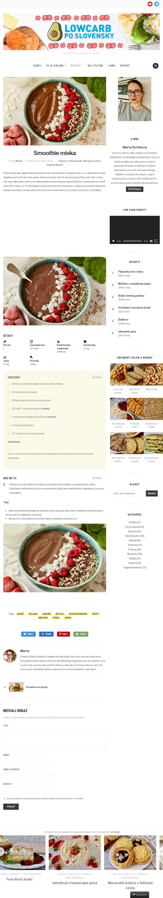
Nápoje (133, 540)
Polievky (132, 545)
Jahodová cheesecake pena (81, 883)
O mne (111, 65)
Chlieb (132, 522)
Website (7, 784)
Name (6, 755)
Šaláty (132, 558)
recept (95, 614)
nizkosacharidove (78, 614)
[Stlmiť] (151, 241)
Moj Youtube (95, 65)
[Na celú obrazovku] (155, 241)
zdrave (67, 617)
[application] (135, 230)
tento (46, 408)
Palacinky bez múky (130, 271)
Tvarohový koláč (26, 879)
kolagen (33, 614)
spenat (56, 617)
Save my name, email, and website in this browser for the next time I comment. (45, 798)
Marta (18, 161)
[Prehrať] (113, 241)
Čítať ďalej (134, 189)
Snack (97, 161)
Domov (37, 65)
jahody (20, 614)
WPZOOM (115, 832)
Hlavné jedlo (76, 161)
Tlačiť (83, 634)
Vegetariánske (54, 164)
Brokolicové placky (37, 687)
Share (48, 634)
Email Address (11, 769)
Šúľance (123, 319)
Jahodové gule (127, 331)
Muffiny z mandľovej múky (134, 283)
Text (5, 725)
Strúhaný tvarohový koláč (134, 307)
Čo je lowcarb (54, 65)
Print (97, 377)
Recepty (75, 65)
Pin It (65, 634)
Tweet (30, 634)
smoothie (43, 617)
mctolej (60, 614)
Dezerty (63, 161)
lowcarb (46, 614)
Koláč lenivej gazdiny (131, 295)
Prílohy (132, 549)
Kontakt (125, 65)
